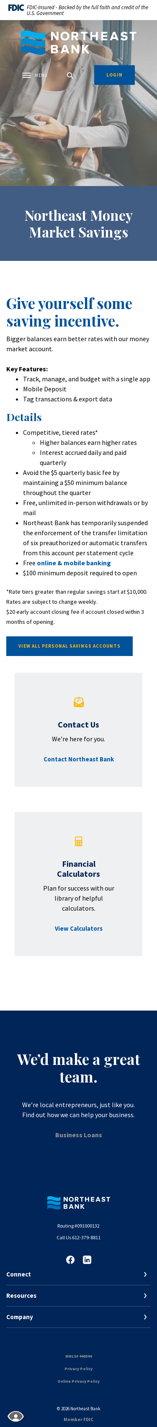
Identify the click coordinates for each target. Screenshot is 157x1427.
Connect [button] (18, 1274)
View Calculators (79, 928)
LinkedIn (87, 1260)
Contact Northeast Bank (79, 759)
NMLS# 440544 (78, 1356)
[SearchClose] (70, 75)
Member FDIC (78, 1419)
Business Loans (78, 1135)
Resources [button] (21, 1295)
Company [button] (19, 1317)
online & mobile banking (74, 563)
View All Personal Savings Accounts (69, 646)
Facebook (70, 1260)
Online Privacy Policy (78, 1381)
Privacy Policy (78, 1368)
